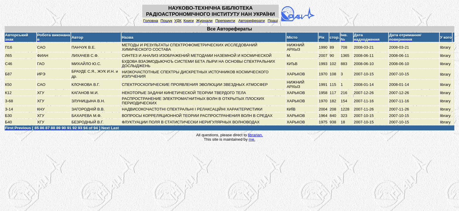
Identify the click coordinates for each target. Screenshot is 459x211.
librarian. (255, 135)
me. (252, 139)
